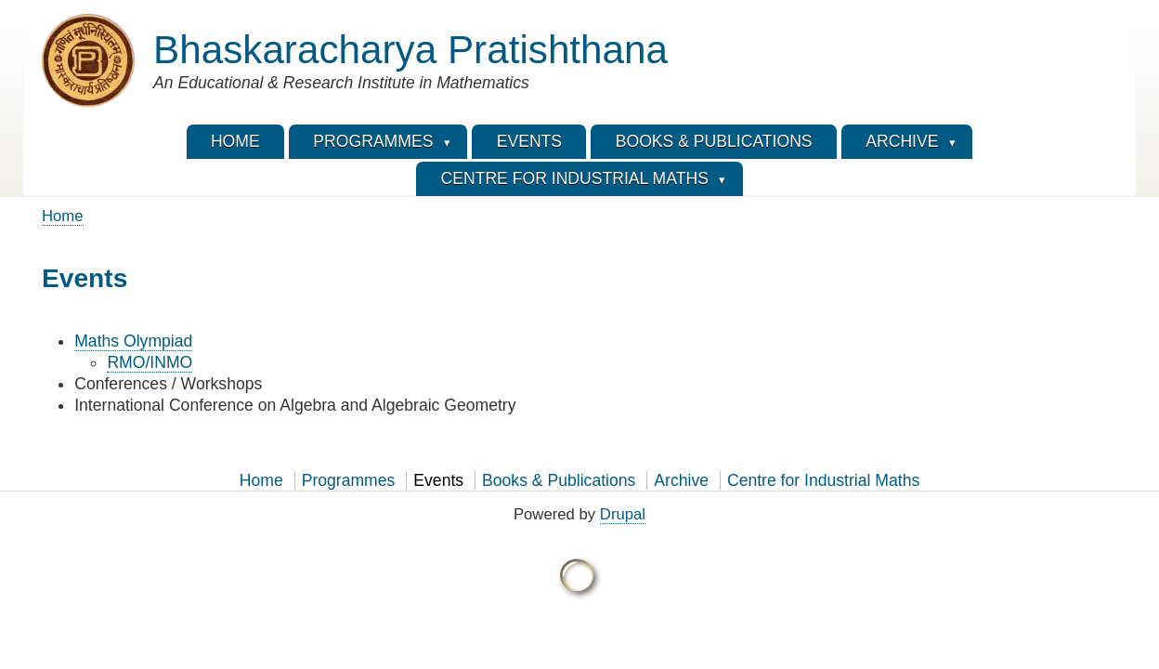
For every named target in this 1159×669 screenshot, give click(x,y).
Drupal (622, 514)
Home (63, 216)
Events (438, 480)
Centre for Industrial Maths (823, 480)
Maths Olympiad (133, 341)
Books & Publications (558, 480)
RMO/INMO (149, 362)
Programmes (349, 480)
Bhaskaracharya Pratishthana (410, 50)
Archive (681, 480)
